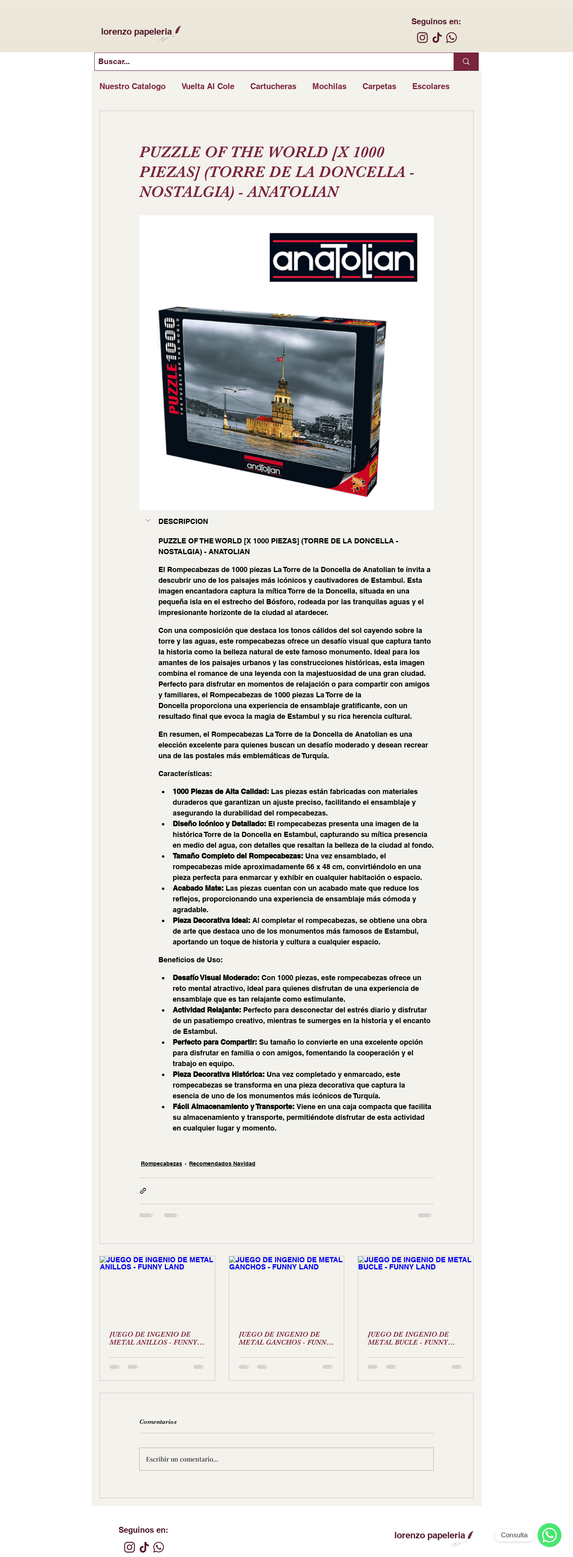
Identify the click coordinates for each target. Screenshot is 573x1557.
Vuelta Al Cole (207, 86)
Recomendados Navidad (222, 1163)
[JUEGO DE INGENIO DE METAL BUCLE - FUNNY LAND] (415, 1288)
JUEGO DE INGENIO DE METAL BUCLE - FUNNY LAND (408, 1338)
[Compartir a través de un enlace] (143, 1191)
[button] (148, 520)
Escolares (431, 86)
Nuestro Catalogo (132, 86)
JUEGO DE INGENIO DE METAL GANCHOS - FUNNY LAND (285, 1338)
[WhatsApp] (549, 1535)
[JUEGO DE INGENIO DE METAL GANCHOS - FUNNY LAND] (286, 1288)
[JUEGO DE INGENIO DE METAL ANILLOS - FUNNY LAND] (157, 1288)
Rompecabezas (161, 1163)
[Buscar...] (267, 61)
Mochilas (329, 86)
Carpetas (379, 86)
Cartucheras (273, 86)
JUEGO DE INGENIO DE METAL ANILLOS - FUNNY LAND (153, 1338)
